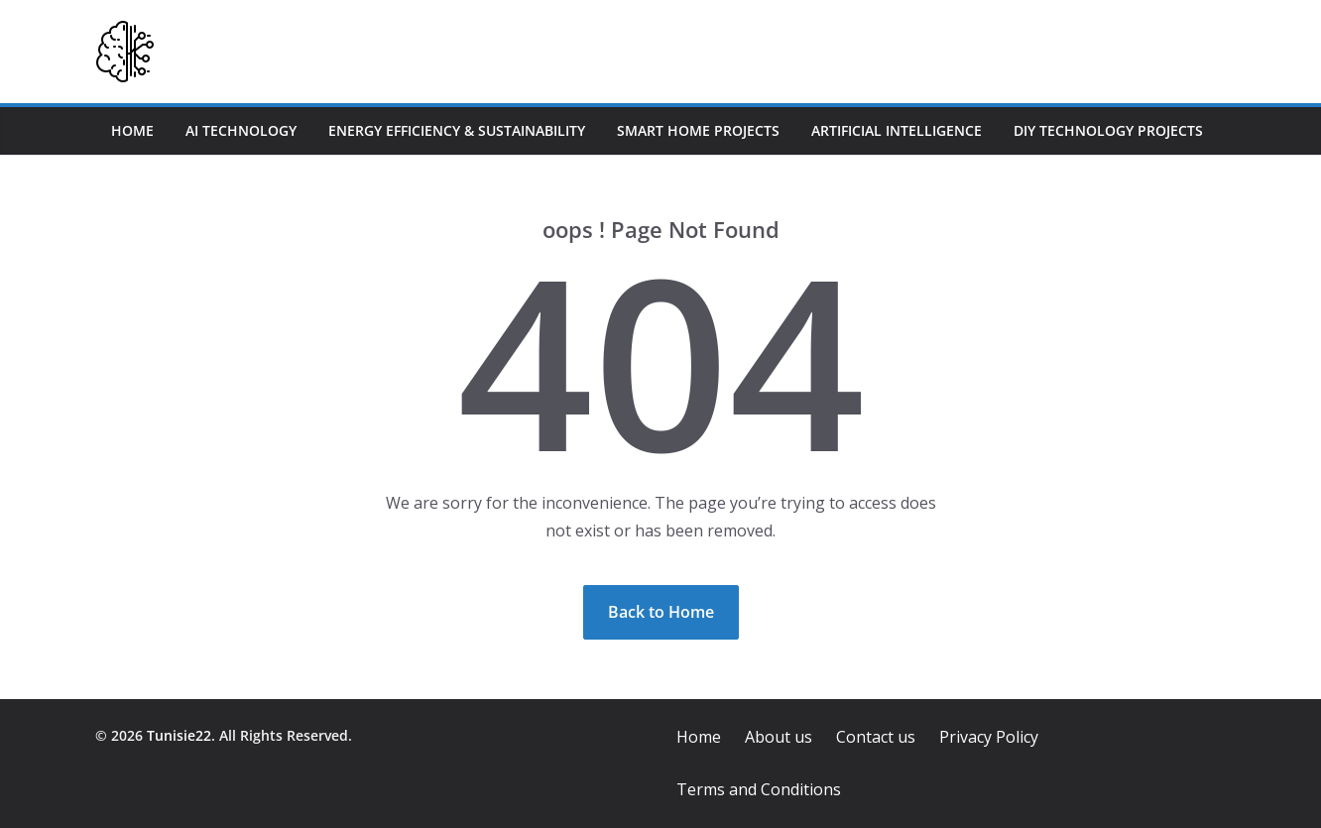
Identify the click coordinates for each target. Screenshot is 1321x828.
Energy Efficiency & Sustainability (456, 130)
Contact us (875, 737)
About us (778, 737)
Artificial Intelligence (896, 130)
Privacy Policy (988, 737)
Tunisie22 (179, 735)
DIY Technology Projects (1108, 130)
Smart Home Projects (698, 130)
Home (132, 130)
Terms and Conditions (758, 789)
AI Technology (241, 130)
